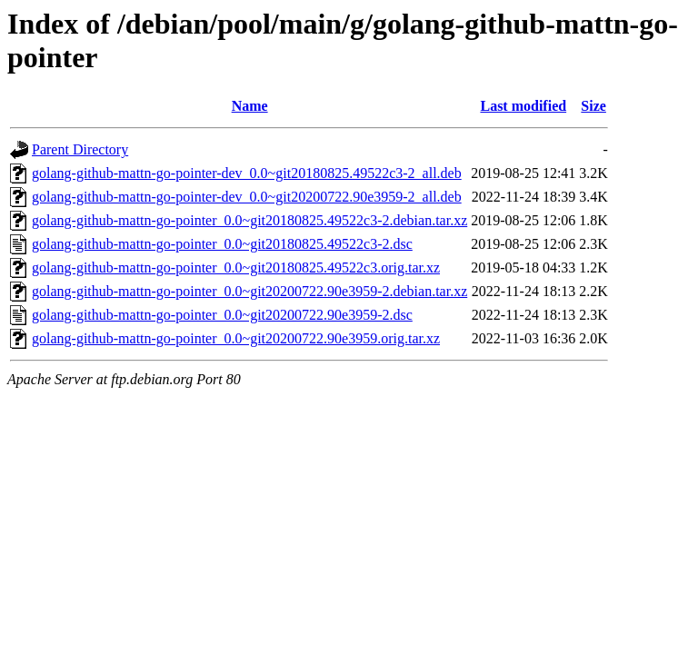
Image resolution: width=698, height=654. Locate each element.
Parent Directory (80, 149)
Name (250, 106)
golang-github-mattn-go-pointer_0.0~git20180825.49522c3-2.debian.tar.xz (249, 220)
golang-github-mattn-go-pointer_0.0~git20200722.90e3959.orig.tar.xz (236, 338)
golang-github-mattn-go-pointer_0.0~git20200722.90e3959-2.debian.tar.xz (249, 291)
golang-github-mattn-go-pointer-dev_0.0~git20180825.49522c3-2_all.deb (247, 173)
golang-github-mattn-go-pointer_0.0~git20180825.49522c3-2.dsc (222, 244)
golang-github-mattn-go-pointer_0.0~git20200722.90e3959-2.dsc (222, 314)
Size (593, 106)
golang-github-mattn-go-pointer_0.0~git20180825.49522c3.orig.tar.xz (236, 267)
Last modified (523, 106)
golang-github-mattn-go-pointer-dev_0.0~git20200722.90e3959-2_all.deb (247, 196)
